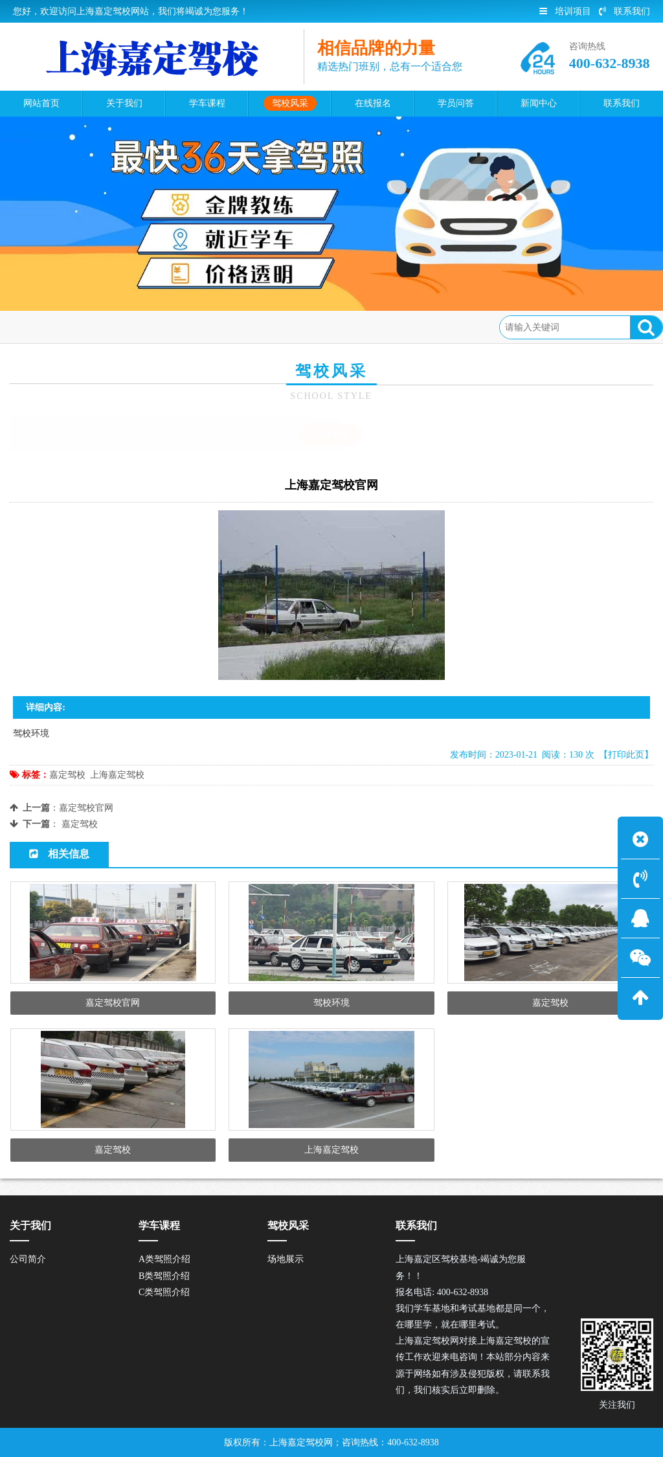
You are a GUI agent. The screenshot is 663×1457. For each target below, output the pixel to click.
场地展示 (160, 327)
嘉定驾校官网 (86, 808)
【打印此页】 (626, 755)
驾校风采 (108, 327)
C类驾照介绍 (164, 1292)
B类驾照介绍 (164, 1276)
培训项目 (565, 11)
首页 (65, 327)
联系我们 (624, 11)
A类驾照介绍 (164, 1259)
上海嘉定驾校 (117, 775)
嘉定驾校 (67, 775)
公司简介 (28, 1259)
